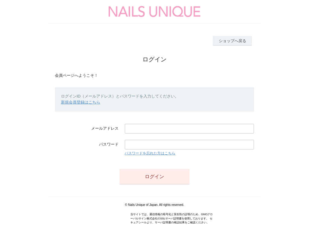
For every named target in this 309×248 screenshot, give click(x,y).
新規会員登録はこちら (80, 102)
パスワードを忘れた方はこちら (150, 153)
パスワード (109, 144)
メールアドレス (105, 128)
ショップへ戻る (232, 41)
